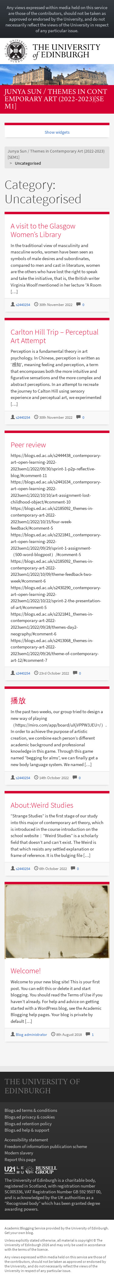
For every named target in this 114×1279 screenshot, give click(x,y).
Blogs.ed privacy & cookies (30, 1117)
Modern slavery (19, 1153)
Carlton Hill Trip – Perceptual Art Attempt (54, 336)
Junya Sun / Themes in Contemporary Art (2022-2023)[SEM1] (56, 99)
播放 (18, 700)
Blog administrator (31, 1034)
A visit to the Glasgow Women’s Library (43, 230)
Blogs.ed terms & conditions (31, 1110)
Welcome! (26, 970)
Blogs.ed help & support (27, 1130)
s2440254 (23, 304)
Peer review (28, 444)
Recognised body (22, 1203)
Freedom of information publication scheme (46, 1146)
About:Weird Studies (42, 805)
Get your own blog (19, 1232)
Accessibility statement (26, 1140)
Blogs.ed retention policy (28, 1123)
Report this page (20, 1159)
